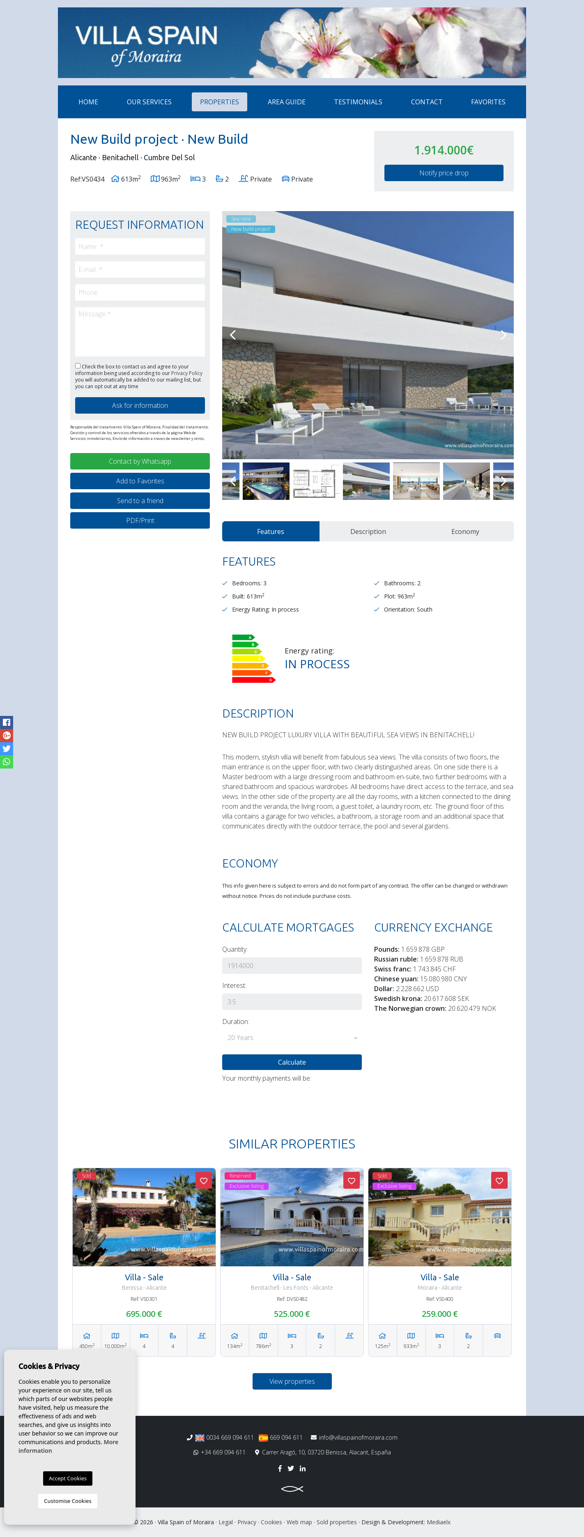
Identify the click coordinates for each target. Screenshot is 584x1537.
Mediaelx (439, 1522)
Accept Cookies (68, 1478)
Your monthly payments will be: (266, 1078)
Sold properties (337, 1522)
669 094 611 (281, 1437)
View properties (292, 1381)
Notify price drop (444, 172)
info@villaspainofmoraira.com (354, 1437)
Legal (225, 1522)
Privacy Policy (186, 373)
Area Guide (287, 101)
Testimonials (358, 101)
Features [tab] (270, 531)
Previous (232, 335)
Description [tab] (368, 531)
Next (503, 335)
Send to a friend (140, 500)
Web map (299, 1522)
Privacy (246, 1522)
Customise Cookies (67, 1501)
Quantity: (235, 949)
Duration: (235, 1021)
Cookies (271, 1522)
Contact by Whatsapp (140, 461)
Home (88, 101)
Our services (149, 101)
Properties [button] (219, 101)
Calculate (292, 1062)
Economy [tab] (465, 531)
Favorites (488, 101)
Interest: (234, 985)
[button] (292, 1038)
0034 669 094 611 (224, 1437)
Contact (427, 101)
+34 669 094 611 (219, 1452)
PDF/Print (140, 520)
